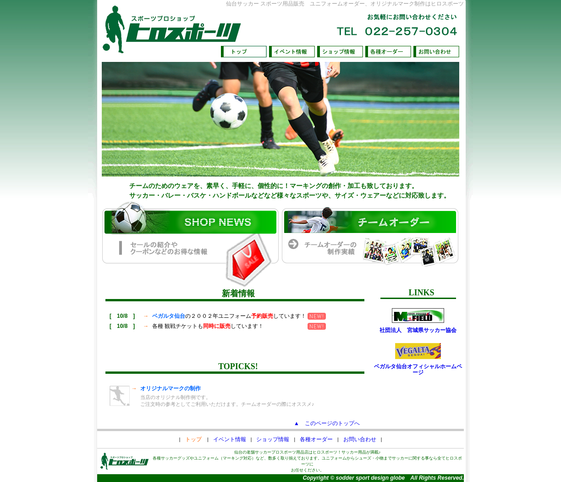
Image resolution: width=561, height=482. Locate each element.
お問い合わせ (360, 439)
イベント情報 (230, 439)
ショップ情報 (273, 439)
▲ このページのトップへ (327, 423)
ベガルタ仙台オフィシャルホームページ (418, 369)
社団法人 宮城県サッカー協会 (418, 330)
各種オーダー (316, 439)
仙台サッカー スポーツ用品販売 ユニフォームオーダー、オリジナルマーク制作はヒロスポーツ (345, 3)
